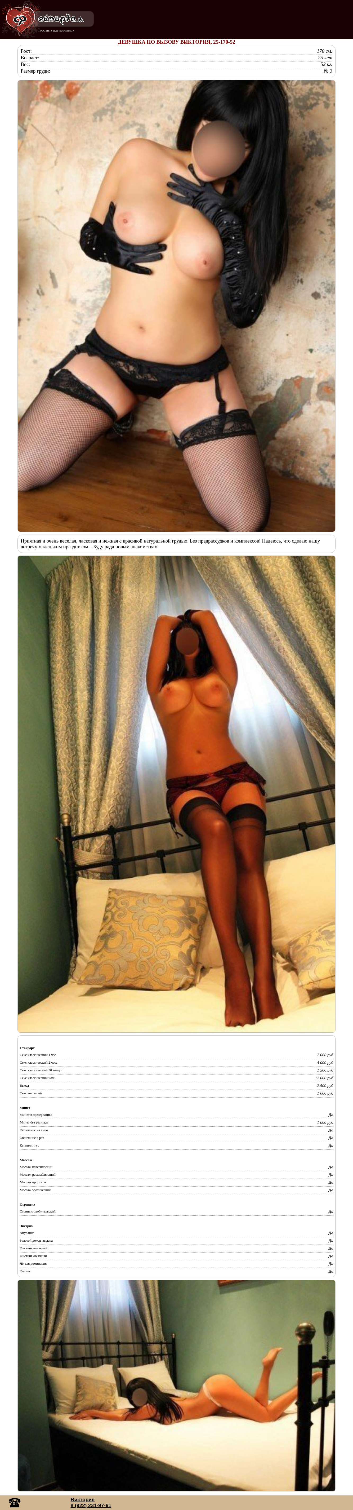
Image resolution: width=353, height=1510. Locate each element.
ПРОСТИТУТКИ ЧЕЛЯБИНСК (56, 30)
